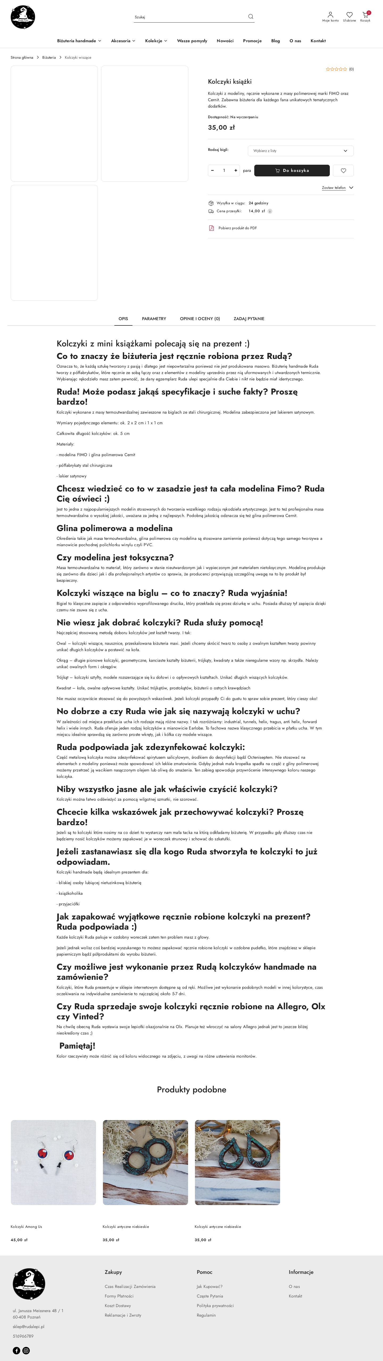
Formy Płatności (119, 1296)
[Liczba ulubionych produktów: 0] (349, 17)
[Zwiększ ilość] (236, 170)
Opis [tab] (123, 319)
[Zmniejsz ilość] (212, 170)
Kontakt (295, 1296)
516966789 (23, 1336)
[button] (54, 124)
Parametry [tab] (154, 319)
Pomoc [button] (205, 1272)
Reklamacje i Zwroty (123, 1315)
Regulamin (206, 1315)
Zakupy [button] (113, 1272)
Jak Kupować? (210, 1286)
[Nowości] (225, 41)
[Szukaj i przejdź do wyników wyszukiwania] (251, 17)
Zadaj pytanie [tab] (249, 319)
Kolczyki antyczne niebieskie (126, 1226)
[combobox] (301, 151)
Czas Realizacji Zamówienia (130, 1286)
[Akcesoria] (123, 41)
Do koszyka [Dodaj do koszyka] (292, 170)
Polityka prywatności (215, 1306)
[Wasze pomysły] (192, 41)
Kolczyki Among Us (26, 1226)
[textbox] (294, 151)
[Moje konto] (330, 17)
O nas (294, 1286)
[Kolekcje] (156, 41)
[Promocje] (252, 41)
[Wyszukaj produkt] (194, 17)
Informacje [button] (301, 1272)
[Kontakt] (318, 41)
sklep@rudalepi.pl (28, 1327)
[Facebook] (16, 1350)
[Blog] (275, 41)
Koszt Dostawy (118, 1306)
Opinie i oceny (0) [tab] (200, 319)
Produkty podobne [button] (191, 1089)
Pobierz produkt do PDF (232, 228)
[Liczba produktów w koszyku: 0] (365, 17)
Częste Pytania (210, 1296)
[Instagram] (26, 1350)
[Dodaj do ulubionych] (343, 170)
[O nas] (295, 41)
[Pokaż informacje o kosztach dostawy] (270, 211)
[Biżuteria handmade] (79, 41)
